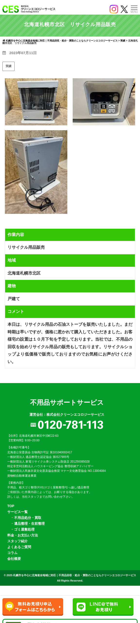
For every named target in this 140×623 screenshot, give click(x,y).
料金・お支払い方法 (22, 535)
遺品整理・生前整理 (29, 523)
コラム (12, 552)
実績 (8, 66)
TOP (10, 506)
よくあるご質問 (19, 547)
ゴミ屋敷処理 (24, 529)
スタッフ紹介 (17, 541)
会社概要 (14, 558)
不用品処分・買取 (27, 517)
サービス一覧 (17, 512)
